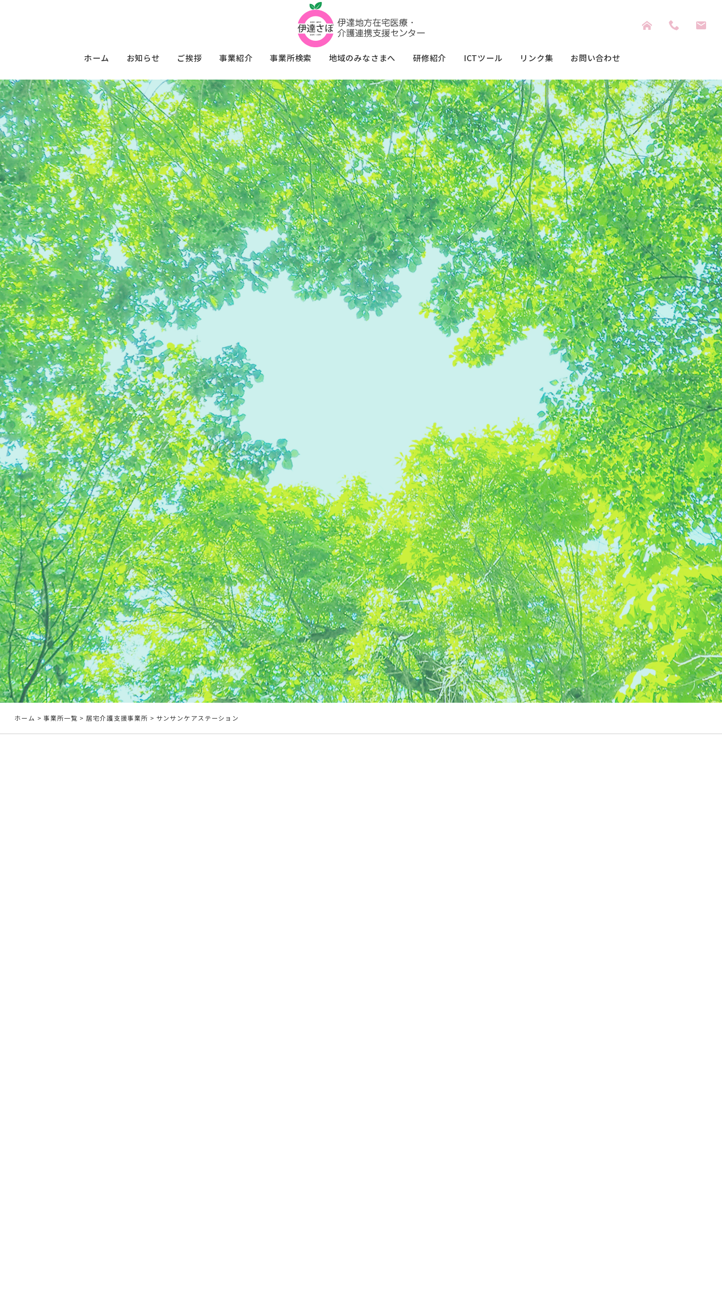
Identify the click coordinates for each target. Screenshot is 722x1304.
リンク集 (552, 58)
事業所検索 (283, 58)
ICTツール (494, 58)
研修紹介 (436, 58)
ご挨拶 (174, 58)
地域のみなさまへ (362, 58)
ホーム (74, 58)
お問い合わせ (616, 58)
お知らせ (124, 58)
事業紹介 (224, 58)
